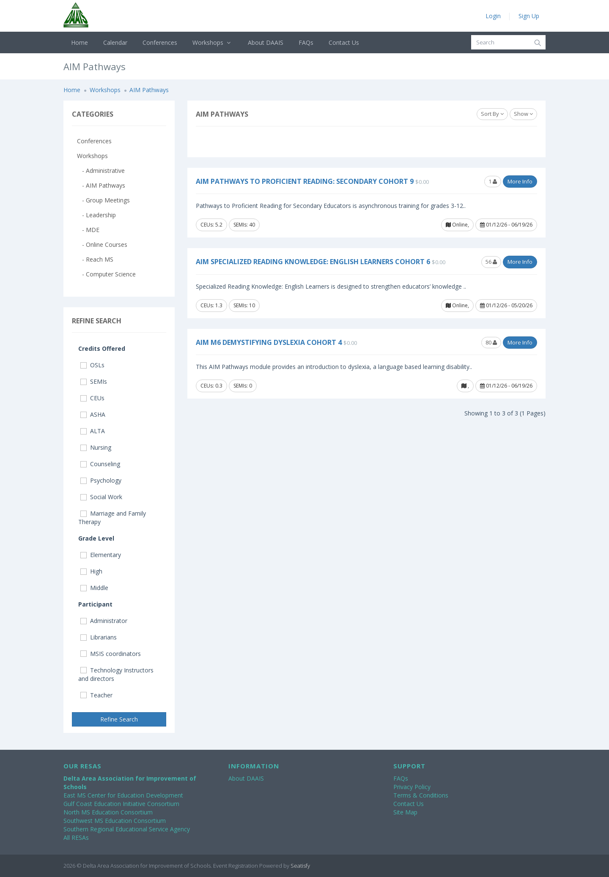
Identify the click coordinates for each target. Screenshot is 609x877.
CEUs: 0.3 (211, 385)
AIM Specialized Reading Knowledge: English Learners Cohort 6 (313, 261)
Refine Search (119, 719)
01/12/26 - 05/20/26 (506, 305)
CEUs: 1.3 (211, 305)
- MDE (88, 230)
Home (79, 42)
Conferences (160, 42)
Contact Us (344, 42)
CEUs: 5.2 (211, 224)
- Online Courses (102, 244)
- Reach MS (95, 259)
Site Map (405, 812)
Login (493, 16)
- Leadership (96, 215)
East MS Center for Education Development (123, 795)
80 (491, 342)
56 (491, 261)
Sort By (492, 113)
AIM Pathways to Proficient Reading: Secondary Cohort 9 (305, 181)
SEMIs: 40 (244, 224)
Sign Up (528, 16)
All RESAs (76, 837)
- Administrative (101, 171)
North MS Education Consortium (108, 812)
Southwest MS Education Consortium (114, 821)
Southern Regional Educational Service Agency (126, 829)
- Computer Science (106, 274)
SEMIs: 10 (244, 305)
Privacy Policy (412, 787)
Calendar (115, 42)
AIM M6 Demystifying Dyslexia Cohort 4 (269, 342)
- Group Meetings (103, 200)
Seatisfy (300, 865)
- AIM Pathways (101, 185)
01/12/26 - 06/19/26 (506, 224)
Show (523, 113)
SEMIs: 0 (242, 385)
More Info (520, 181)
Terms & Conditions (420, 795)
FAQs (306, 42)
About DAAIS (265, 42)
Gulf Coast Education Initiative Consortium (121, 804)
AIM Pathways (149, 90)
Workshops (212, 42)
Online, (457, 224)
